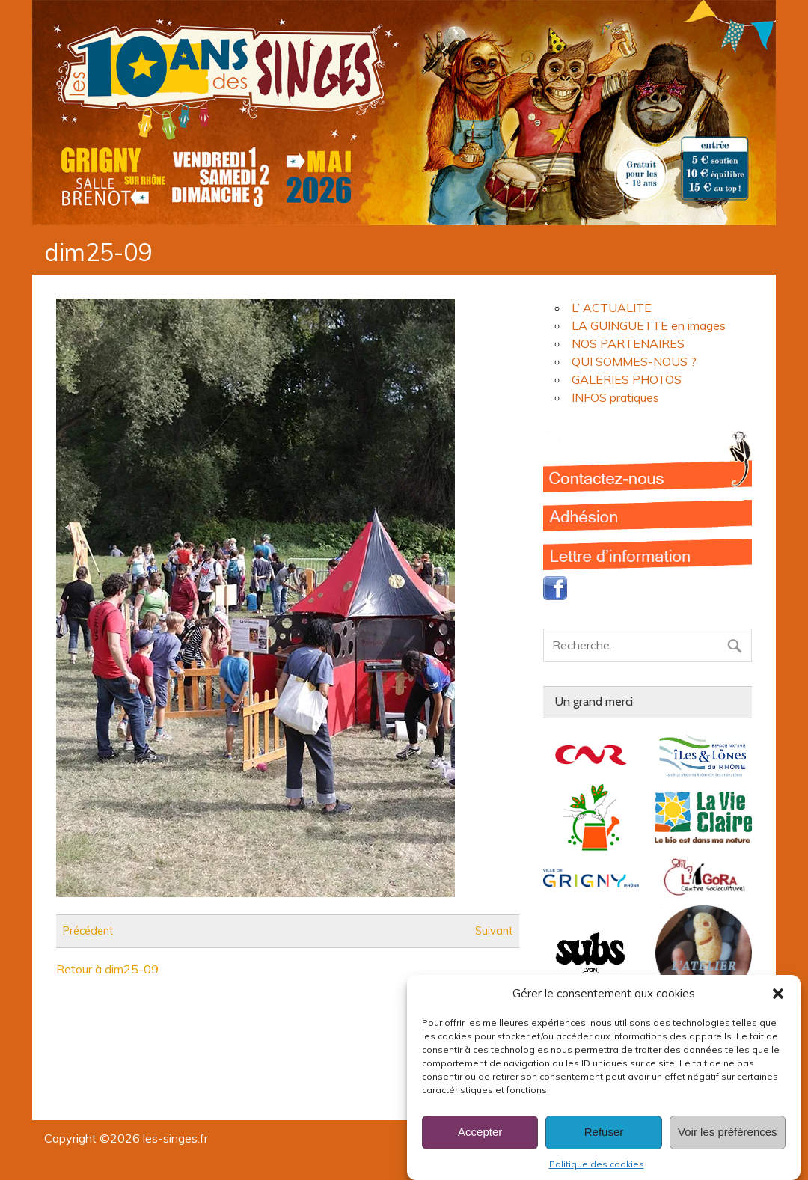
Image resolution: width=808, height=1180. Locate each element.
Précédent (88, 931)
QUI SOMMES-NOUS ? (634, 361)
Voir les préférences (727, 1146)
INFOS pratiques (615, 397)
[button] (778, 1007)
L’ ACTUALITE (612, 307)
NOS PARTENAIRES (628, 343)
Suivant (493, 931)
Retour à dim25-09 (107, 969)
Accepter (480, 1146)
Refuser (604, 1146)
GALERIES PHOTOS (627, 379)
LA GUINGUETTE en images (649, 325)
